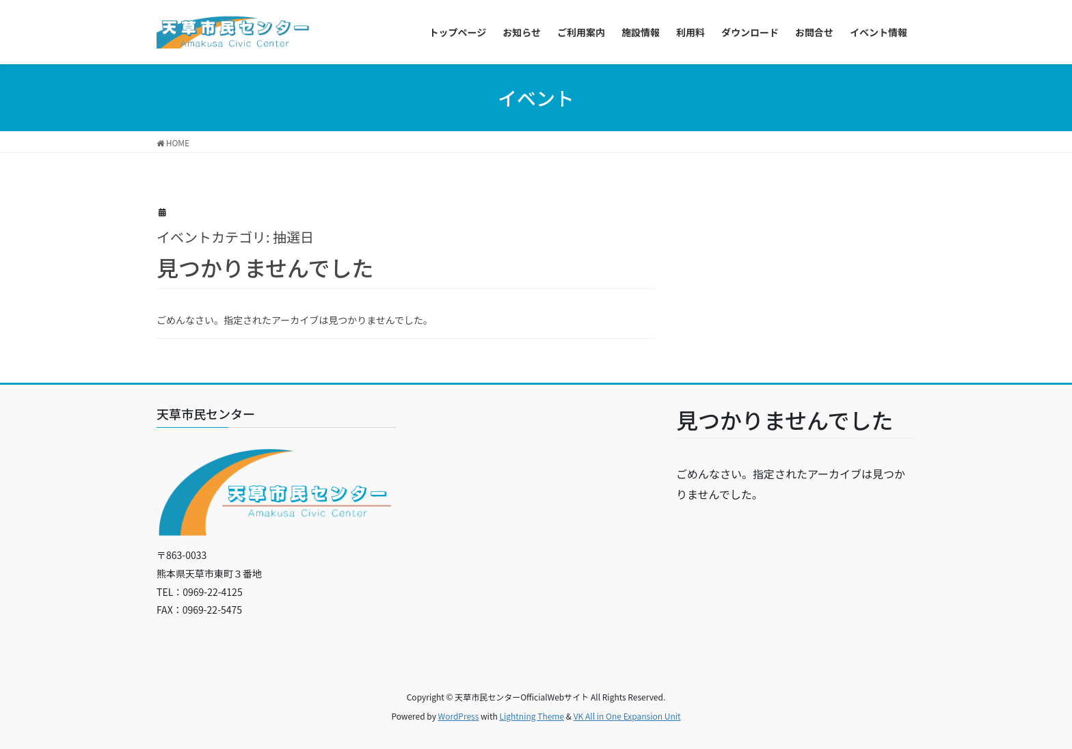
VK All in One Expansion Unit (627, 716)
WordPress (458, 716)
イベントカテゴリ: (235, 237)
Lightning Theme (531, 716)
